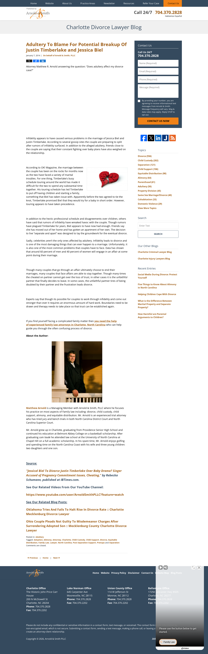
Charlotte (66, 540)
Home (33, 3)
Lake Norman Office (79, 588)
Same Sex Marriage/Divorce (155, 195)
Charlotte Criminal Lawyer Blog (155, 251)
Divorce (103, 540)
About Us (67, 3)
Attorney (57, 540)
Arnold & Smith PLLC (55, 638)
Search (158, 233)
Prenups (101, 542)
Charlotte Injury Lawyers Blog (154, 258)
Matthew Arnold (64, 375)
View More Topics (147, 208)
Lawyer (53, 542)
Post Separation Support (84, 542)
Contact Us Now (158, 121)
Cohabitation (147, 199)
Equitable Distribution (152, 173)
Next (56, 557)
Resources (128, 3)
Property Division (149, 190)
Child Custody (78, 540)
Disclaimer (133, 572)
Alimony (48, 540)
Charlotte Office (36, 588)
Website (49, 3)
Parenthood (146, 182)
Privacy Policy (118, 572)
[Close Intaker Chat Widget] (199, 567)
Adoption (38, 540)
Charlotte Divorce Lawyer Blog (38, 13)
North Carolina (65, 542)
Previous (32, 557)
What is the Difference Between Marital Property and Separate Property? (155, 304)
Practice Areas (87, 3)
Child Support (92, 540)
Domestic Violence (150, 203)
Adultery (40, 537)
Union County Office (120, 588)
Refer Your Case (151, 3)
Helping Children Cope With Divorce (157, 294)
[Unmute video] (160, 567)
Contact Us (173, 3)
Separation (114, 542)
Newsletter (109, 3)
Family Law (43, 542)
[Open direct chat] (193, 567)
